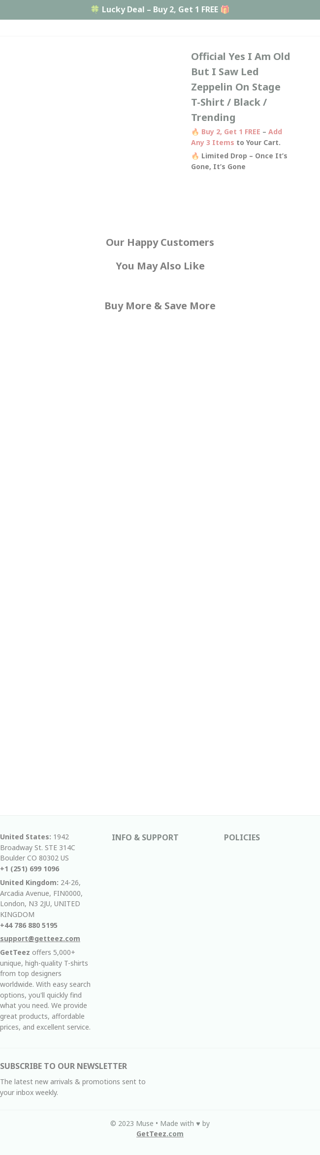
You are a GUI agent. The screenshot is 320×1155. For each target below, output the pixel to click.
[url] (160, 1133)
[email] (40, 938)
